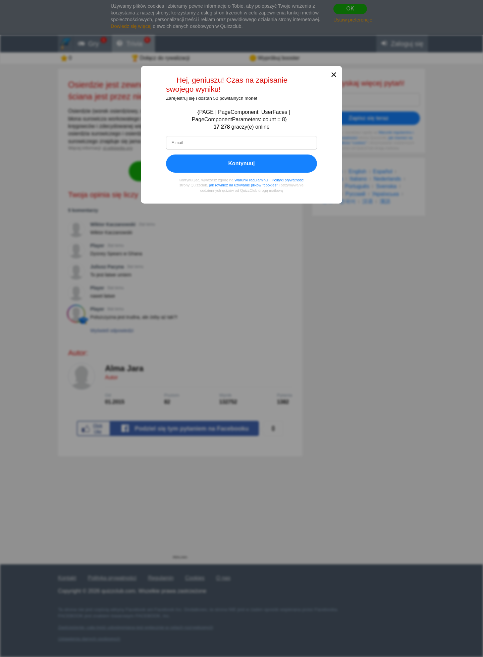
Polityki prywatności (288, 180)
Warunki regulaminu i (252, 180)
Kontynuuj (241, 163)
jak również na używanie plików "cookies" (243, 185)
